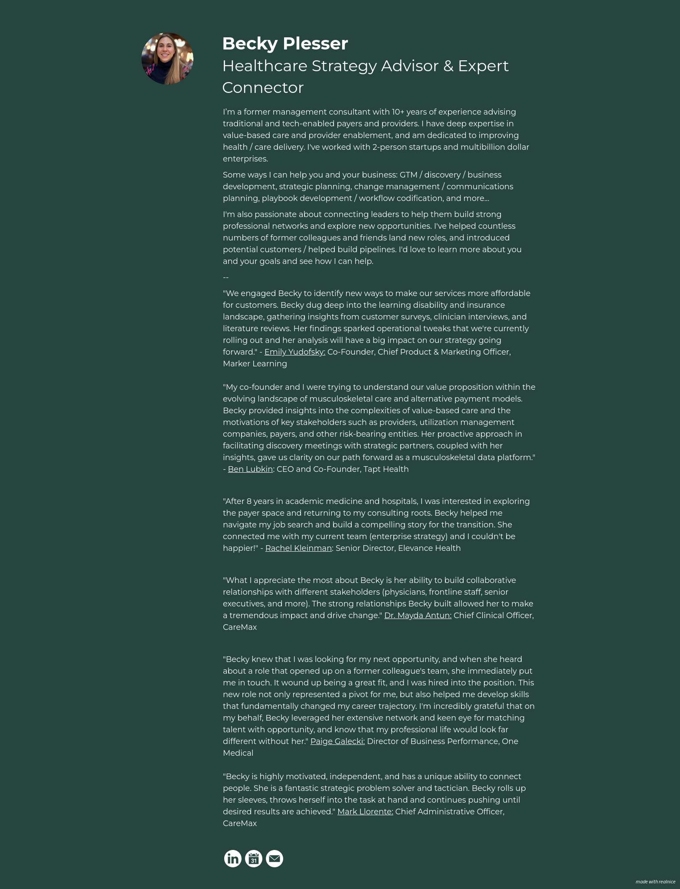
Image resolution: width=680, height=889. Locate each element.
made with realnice (656, 882)
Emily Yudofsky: (295, 352)
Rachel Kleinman (298, 548)
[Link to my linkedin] (233, 858)
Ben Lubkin (250, 469)
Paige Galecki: (338, 741)
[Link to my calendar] (253, 858)
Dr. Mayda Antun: (417, 615)
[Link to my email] (274, 858)
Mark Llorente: (365, 812)
